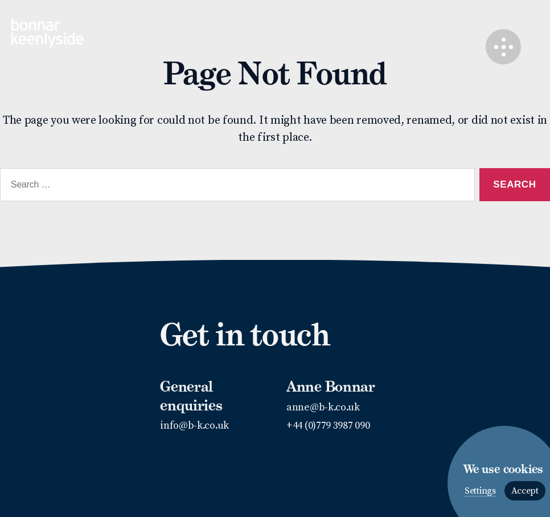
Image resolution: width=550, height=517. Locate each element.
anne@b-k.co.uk (323, 407)
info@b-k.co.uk (194, 425)
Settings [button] (480, 491)
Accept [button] (525, 490)
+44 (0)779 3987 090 (328, 425)
